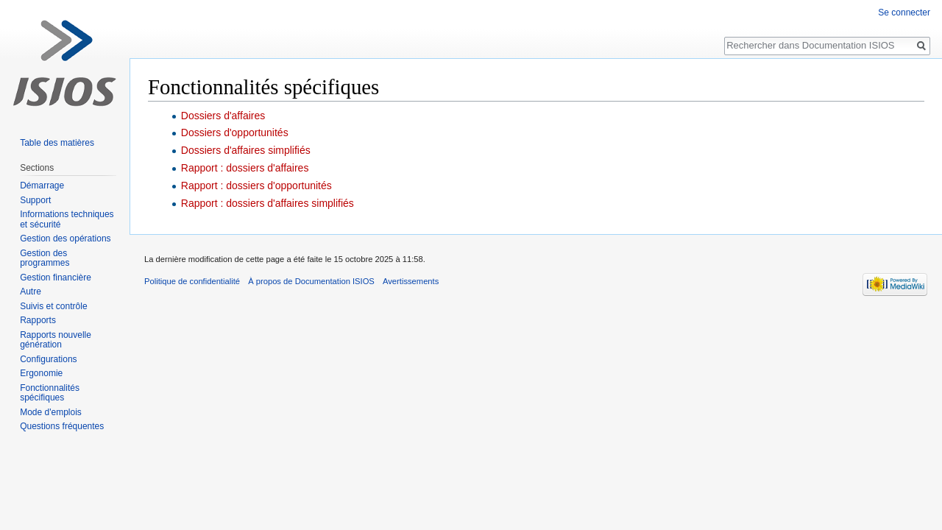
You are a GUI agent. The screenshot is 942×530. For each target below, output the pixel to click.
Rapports (38, 320)
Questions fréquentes (62, 426)
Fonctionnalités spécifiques (49, 393)
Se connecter (904, 12)
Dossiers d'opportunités (234, 132)
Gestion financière (55, 277)
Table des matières (57, 143)
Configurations (48, 359)
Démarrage (42, 185)
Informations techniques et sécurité (66, 219)
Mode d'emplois (51, 412)
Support (35, 200)
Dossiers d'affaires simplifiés (246, 150)
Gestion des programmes (44, 258)
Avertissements (411, 281)
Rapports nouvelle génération (55, 340)
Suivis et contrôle (53, 306)
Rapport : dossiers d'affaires (245, 168)
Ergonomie (41, 373)
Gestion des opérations (65, 238)
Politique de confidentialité (192, 281)
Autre (30, 291)
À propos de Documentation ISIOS (311, 281)
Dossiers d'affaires (223, 115)
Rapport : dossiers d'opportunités (256, 185)
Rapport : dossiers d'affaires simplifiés (267, 203)
